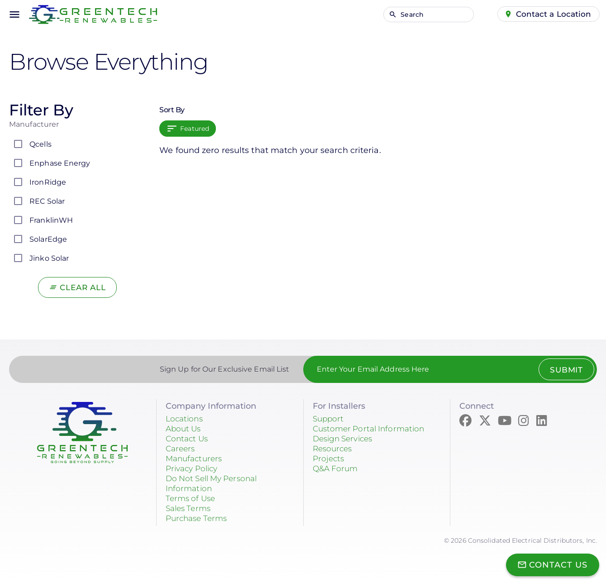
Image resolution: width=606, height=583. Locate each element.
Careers (181, 449)
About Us (185, 429)
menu (14, 14)
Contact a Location (553, 14)
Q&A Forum (337, 468)
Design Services (345, 439)
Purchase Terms (199, 518)
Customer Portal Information (372, 429)
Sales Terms (190, 508)
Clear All (83, 287)
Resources (334, 449)
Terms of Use (192, 498)
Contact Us (188, 439)
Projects (329, 459)
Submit (564, 370)
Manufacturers (196, 459)
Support (329, 419)
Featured (194, 128)
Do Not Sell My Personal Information (215, 483)
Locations (185, 419)
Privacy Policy (194, 468)
